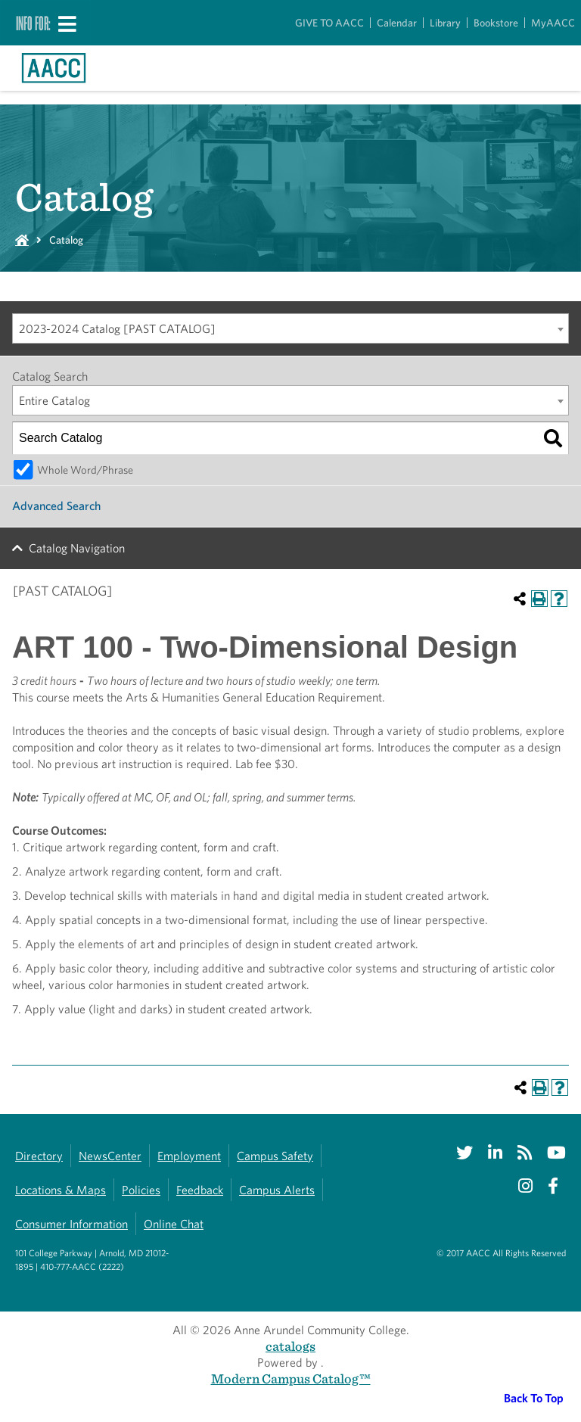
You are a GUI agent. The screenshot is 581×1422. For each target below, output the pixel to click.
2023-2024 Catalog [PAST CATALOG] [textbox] (117, 329)
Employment (189, 1156)
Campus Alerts (277, 1190)
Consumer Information (71, 1224)
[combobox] (290, 328)
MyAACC (553, 22)
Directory (39, 1156)
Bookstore (496, 22)
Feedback (199, 1190)
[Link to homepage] (53, 68)
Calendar (397, 22)
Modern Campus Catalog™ (291, 1378)
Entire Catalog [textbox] (54, 401)
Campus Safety (275, 1156)
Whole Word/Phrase (85, 469)
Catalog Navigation (77, 548)
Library (445, 22)
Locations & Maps (60, 1190)
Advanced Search (56, 506)
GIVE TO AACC (329, 22)
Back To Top (534, 1398)
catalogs (290, 1346)
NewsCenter (110, 1156)
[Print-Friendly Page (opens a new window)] (539, 598)
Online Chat (174, 1224)
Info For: (33, 23)
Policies (141, 1190)
